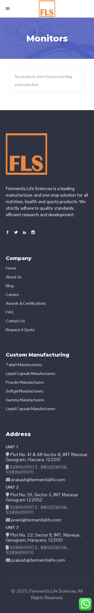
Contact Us (15, 321)
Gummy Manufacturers (25, 400)
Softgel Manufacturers (24, 391)
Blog (10, 285)
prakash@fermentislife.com (37, 480)
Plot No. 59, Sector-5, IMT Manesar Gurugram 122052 (42, 497)
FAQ (9, 312)
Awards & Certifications (26, 303)
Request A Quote (20, 329)
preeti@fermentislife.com (35, 520)
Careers (12, 294)
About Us (14, 277)
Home (11, 268)
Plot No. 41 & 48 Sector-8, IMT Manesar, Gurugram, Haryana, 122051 (47, 457)
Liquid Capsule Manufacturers (30, 373)
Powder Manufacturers (25, 382)
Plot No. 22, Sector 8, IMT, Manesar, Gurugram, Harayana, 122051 (43, 537)
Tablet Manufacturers (24, 364)
